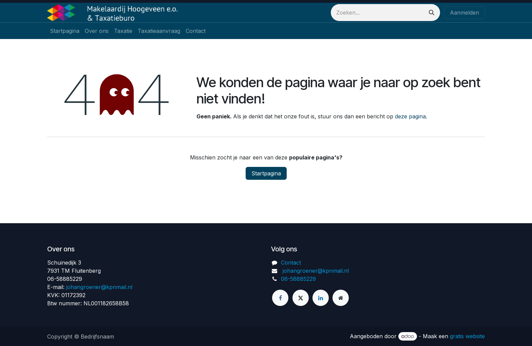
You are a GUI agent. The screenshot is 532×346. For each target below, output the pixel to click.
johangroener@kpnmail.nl (99, 287)
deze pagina (410, 116)
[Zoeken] (431, 12)
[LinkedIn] (320, 298)
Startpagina (266, 173)
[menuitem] (64, 31)
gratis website (467, 336)
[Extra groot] (340, 298)
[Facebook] (280, 298)
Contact (291, 262)
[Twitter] (300, 298)
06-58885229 (298, 278)
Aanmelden (464, 12)
